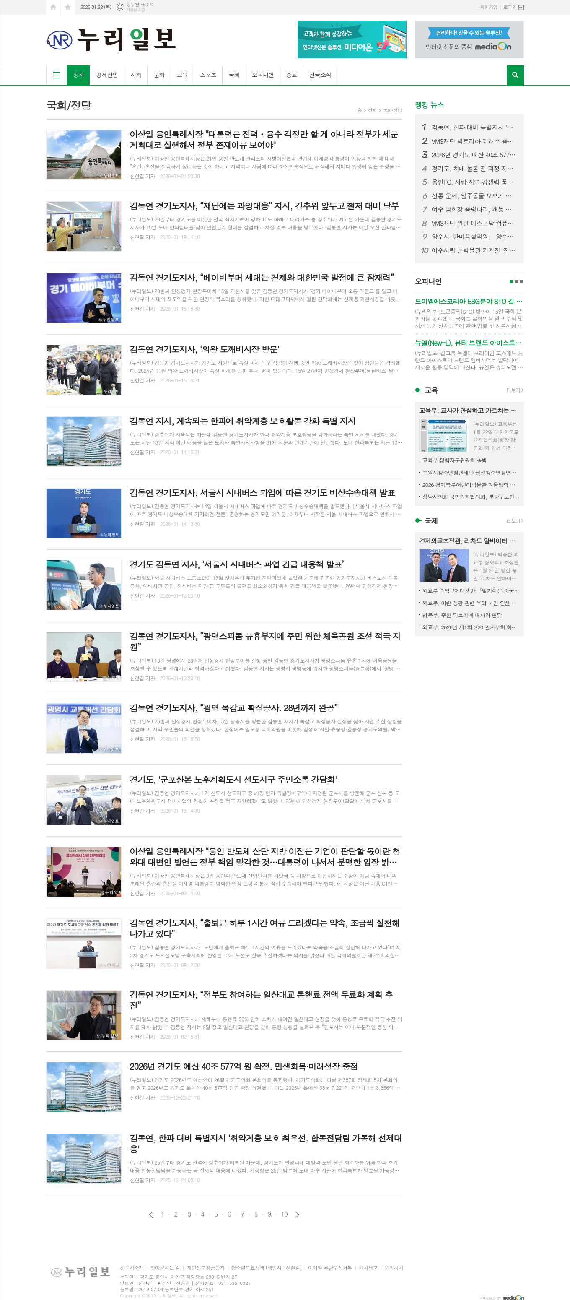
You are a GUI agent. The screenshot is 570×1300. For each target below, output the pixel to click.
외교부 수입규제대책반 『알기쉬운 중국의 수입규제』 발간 (471, 591)
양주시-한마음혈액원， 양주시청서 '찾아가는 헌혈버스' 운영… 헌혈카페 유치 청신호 (474, 236)
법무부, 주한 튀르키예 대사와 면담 (462, 615)
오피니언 (263, 74)
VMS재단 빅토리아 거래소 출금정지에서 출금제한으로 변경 (474, 141)
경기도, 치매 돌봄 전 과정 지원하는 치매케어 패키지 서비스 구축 (474, 168)
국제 (233, 74)
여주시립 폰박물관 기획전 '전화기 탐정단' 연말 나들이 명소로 (474, 250)
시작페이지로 (53, 7)
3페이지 (521, 281)
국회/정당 (392, 110)
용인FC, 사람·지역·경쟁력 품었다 (474, 182)
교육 (182, 74)
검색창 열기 (515, 75)
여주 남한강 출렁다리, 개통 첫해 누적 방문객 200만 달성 (474, 209)
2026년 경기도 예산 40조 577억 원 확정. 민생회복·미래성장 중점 (474, 155)
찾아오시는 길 (165, 1268)
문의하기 (393, 1268)
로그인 (509, 7)
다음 (297, 1214)
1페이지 (511, 281)
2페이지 (516, 281)
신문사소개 (131, 1268)
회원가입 (488, 7)
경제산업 (107, 74)
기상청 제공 (135, 10)
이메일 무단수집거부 (330, 1268)
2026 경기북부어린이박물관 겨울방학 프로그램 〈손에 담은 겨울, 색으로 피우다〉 (471, 485)
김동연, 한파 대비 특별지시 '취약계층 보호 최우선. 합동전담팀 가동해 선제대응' (474, 127)
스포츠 (208, 74)
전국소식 (320, 74)
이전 (151, 1214)
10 (284, 1214)
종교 (291, 74)
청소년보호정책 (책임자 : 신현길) (266, 1268)
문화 (158, 74)
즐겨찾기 (68, 7)
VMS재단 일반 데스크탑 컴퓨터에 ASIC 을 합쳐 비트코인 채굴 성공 (474, 223)
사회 (135, 74)
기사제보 (368, 1268)
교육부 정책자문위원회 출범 (454, 460)
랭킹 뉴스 (429, 105)
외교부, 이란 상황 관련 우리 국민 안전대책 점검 (471, 603)
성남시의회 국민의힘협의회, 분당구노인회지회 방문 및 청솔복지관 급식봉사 (471, 497)
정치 (78, 74)
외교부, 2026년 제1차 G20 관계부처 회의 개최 (471, 627)
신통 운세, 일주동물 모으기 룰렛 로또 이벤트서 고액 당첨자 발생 (474, 196)
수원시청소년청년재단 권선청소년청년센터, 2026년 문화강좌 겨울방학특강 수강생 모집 (471, 472)
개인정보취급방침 (205, 1268)
